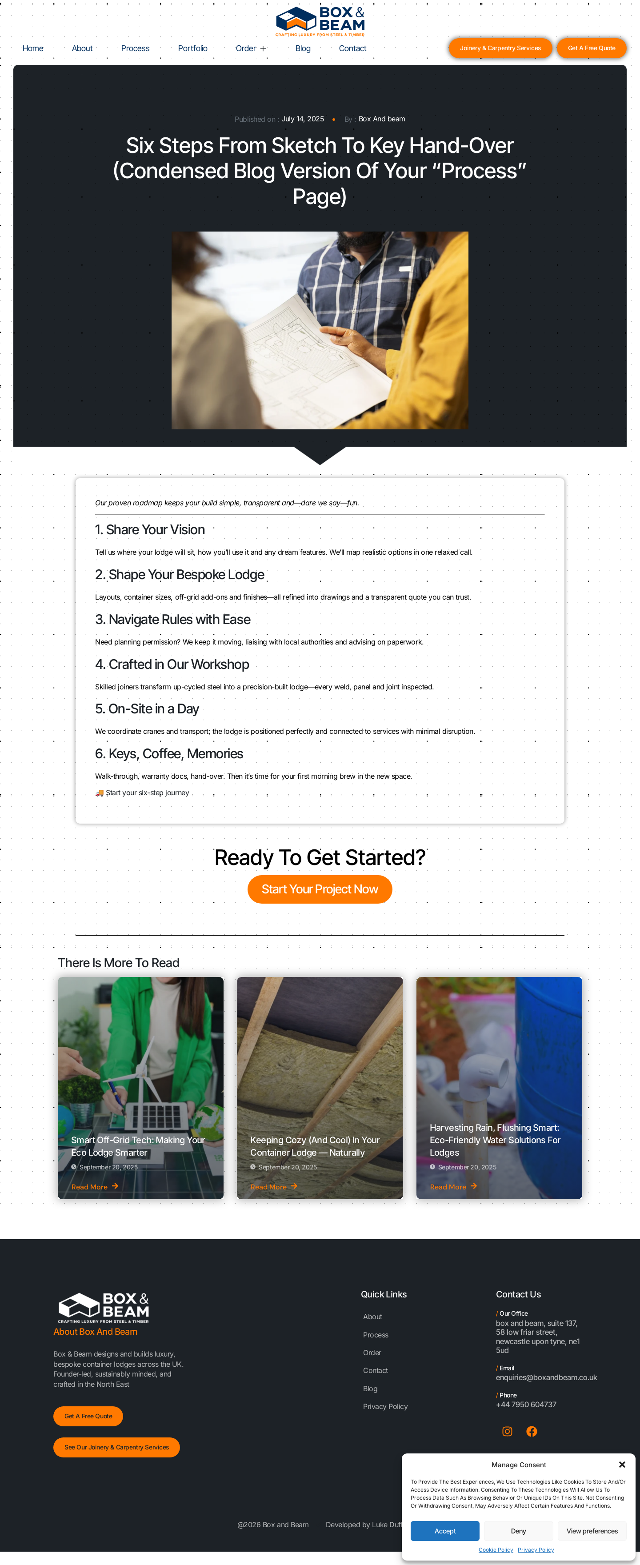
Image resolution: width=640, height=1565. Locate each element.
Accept (445, 1531)
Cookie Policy (496, 1549)
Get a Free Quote (592, 48)
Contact (353, 48)
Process (135, 48)
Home (33, 48)
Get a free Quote (88, 1416)
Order (251, 48)
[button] (622, 1464)
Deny (518, 1531)
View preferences (592, 1531)
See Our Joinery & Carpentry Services (116, 1447)
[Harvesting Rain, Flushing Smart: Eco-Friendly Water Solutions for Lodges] (499, 1088)
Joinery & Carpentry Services (500, 48)
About (82, 48)
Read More (95, 1187)
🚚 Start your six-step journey (142, 792)
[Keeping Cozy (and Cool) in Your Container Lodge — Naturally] (320, 1088)
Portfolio (193, 48)
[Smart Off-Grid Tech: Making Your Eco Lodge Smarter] (141, 1088)
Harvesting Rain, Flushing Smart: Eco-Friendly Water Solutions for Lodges (495, 1140)
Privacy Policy (536, 1549)
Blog (303, 48)
